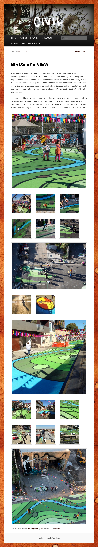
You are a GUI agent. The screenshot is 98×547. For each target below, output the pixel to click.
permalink (58, 529)
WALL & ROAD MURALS (29, 38)
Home (13, 38)
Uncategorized (33, 529)
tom (42, 529)
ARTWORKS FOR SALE (31, 43)
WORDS (14, 43)
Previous (76, 51)
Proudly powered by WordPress (48, 538)
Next (84, 51)
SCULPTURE (47, 38)
